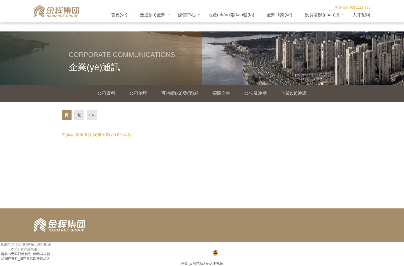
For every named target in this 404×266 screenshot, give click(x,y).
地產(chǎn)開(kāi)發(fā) (231, 14)
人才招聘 (361, 14)
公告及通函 (255, 93)
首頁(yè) (119, 14)
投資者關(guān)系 (322, 14)
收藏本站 (318, 246)
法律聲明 (363, 246)
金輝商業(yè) (279, 14)
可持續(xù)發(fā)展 (179, 93)
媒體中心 (187, 14)
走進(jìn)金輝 (153, 14)
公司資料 (106, 93)
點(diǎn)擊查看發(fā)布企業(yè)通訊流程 (97, 134)
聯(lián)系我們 (340, 246)
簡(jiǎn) (66, 116)
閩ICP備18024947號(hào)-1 (188, 253)
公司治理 (138, 93)
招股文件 (221, 93)
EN (91, 115)
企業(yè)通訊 (294, 93)
